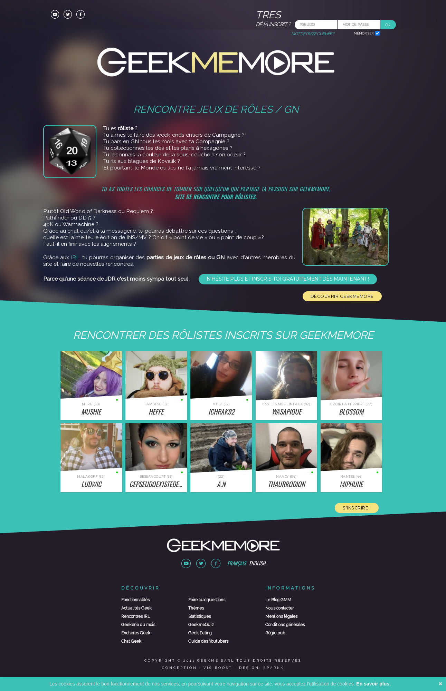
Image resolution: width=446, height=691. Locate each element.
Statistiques (199, 616)
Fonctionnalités (135, 599)
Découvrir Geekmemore (342, 296)
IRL (75, 257)
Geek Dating (200, 633)
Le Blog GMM (278, 599)
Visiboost (217, 668)
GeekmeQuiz (201, 624)
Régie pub (275, 633)
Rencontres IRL (135, 616)
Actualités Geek (136, 608)
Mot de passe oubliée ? (312, 33)
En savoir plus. (373, 684)
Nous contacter (279, 608)
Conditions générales (285, 624)
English (257, 563)
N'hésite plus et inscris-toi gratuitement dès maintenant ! (288, 279)
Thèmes (196, 608)
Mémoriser (363, 33)
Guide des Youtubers (208, 641)
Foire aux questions (206, 599)
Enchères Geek (135, 633)
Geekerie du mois (138, 624)
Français (236, 563)
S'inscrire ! (357, 507)
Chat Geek (131, 641)
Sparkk (274, 668)
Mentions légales (281, 616)
